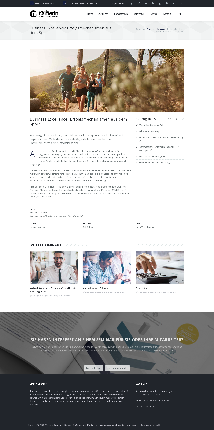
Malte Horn (93, 424)
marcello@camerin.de (86, 3)
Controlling (141, 288)
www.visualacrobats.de (112, 424)
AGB (158, 424)
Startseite (151, 29)
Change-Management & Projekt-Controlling (51, 295)
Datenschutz (147, 424)
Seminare (161, 29)
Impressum (132, 424)
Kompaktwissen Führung (95, 288)
